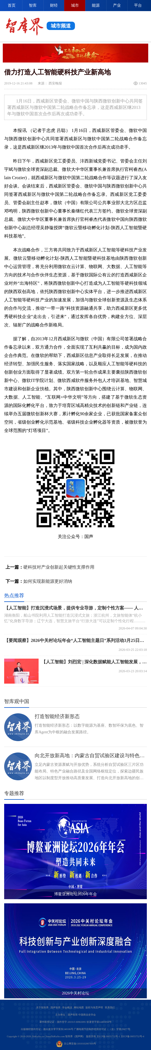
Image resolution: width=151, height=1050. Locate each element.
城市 (75, 5)
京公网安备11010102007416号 (76, 1043)
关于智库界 (42, 1007)
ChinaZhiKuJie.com (54, 1036)
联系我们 (110, 1007)
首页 (12, 5)
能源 (96, 5)
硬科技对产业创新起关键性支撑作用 (58, 567)
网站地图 (79, 1007)
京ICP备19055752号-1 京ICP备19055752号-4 (120, 1036)
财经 (54, 5)
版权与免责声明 (94, 1007)
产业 (117, 5)
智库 (33, 5)
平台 (138, 5)
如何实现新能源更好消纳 (47, 581)
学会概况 (67, 1007)
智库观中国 (16, 701)
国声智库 (56, 1007)
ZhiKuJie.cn (38, 1036)
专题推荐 (14, 793)
